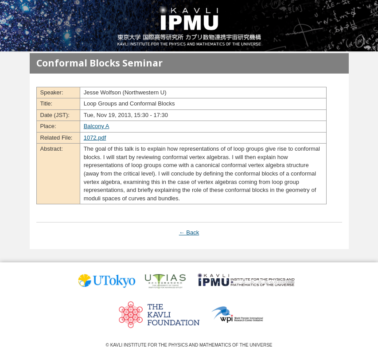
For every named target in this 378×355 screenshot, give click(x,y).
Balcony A (96, 126)
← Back (189, 232)
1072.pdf (95, 137)
